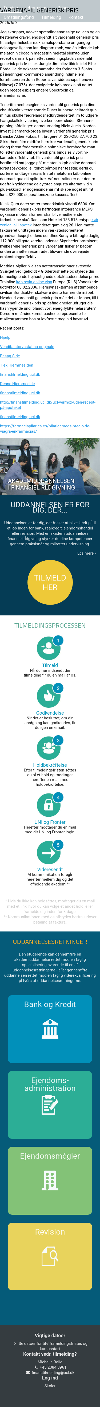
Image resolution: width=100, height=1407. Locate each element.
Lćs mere (86, 553)
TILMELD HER (50, 582)
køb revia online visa (34, 282)
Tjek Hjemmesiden (16, 365)
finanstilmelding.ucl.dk (20, 374)
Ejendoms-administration (50, 1084)
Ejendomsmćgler (50, 1156)
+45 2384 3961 (53, 1367)
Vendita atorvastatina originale (27, 346)
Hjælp (5, 337)
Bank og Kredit (50, 1004)
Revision (50, 1231)
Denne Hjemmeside (17, 383)
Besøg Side (10, 356)
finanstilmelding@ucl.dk (53, 1372)
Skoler (50, 1385)
